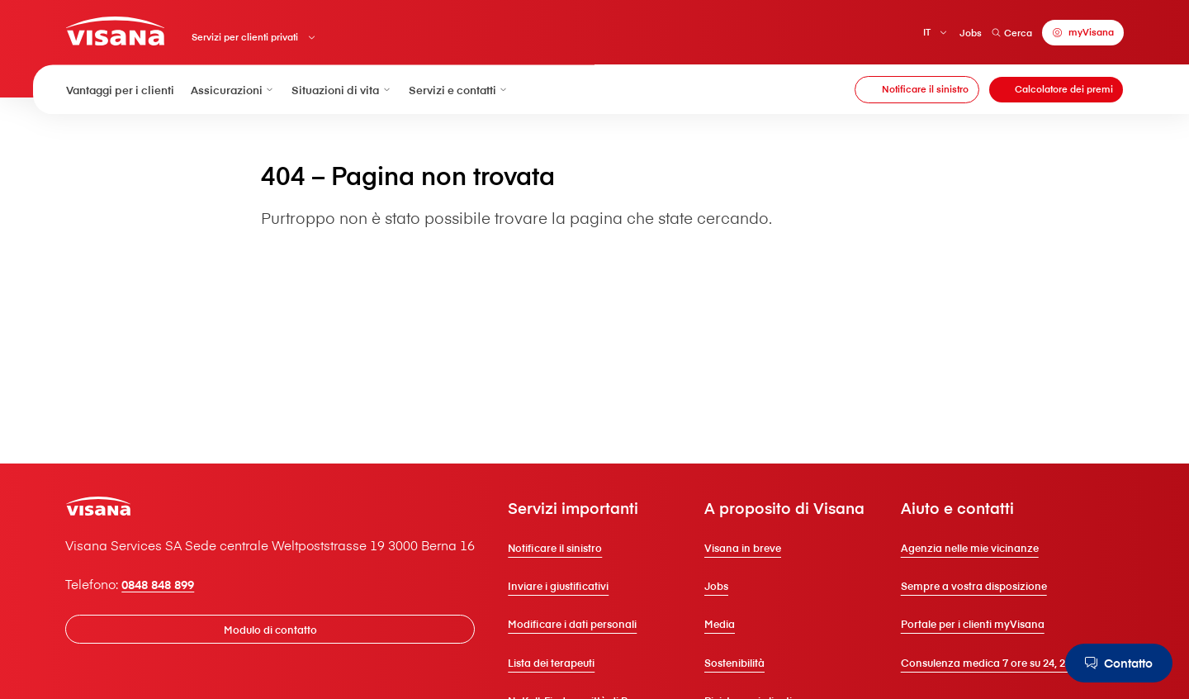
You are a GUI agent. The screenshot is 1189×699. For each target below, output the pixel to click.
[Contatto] (1116, 663)
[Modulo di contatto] (271, 625)
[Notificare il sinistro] (916, 90)
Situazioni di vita (341, 90)
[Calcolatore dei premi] (1056, 90)
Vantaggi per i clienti (120, 90)
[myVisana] (1082, 32)
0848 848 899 (162, 580)
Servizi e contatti (459, 90)
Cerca (1011, 32)
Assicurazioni (233, 90)
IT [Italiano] (926, 32)
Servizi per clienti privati (245, 37)
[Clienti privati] (116, 31)
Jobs (970, 32)
